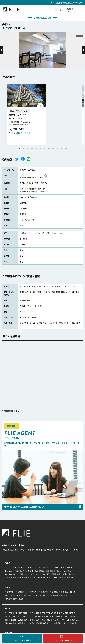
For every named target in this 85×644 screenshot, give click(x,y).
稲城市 (60, 623)
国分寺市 (8, 623)
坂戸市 (32, 577)
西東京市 (73, 623)
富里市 (20, 599)
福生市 (20, 623)
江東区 (48, 613)
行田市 (64, 571)
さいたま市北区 (11, 567)
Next (83, 50)
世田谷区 (72, 613)
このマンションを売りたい (63, 640)
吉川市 (45, 577)
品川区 (53, 613)
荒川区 (34, 616)
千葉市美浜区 (64, 592)
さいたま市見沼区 (38, 567)
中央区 (15, 613)
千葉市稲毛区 (33, 592)
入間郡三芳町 (69, 577)
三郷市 (26, 577)
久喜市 (7, 577)
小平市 (63, 620)
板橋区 (40, 616)
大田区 (65, 613)
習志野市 (31, 595)
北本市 (13, 577)
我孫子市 (56, 595)
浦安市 (70, 595)
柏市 (37, 595)
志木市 (59, 574)
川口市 (58, 571)
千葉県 (7, 587)
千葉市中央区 (10, 592)
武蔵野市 (14, 620)
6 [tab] (40, 148)
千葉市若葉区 (44, 592)
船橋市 (7, 595)
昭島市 (38, 620)
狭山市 (15, 574)
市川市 (72, 592)
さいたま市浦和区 (12, 571)
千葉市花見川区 (22, 592)
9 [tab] (53, 148)
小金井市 (56, 620)
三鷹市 (20, 620)
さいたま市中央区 (53, 567)
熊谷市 (52, 571)
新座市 (65, 574)
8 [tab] (49, 148)
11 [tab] (61, 148)
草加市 (26, 574)
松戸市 (13, 595)
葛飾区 (57, 616)
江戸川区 (64, 616)
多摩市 (54, 623)
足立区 (52, 616)
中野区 (13, 616)
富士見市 (20, 577)
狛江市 (26, 623)
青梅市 (26, 620)
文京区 (30, 613)
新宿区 (24, 613)
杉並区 (19, 616)
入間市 (48, 574)
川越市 (46, 571)
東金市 (24, 595)
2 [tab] (23, 148)
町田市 (49, 620)
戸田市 (42, 574)
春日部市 (8, 574)
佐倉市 (19, 595)
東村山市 (75, 620)
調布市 (44, 620)
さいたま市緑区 (38, 571)
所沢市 (70, 571)
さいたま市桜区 (66, 567)
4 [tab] (32, 148)
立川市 (7, 620)
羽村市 (66, 623)
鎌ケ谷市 (63, 595)
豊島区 (24, 616)
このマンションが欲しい (22, 640)
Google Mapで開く (10, 411)
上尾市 (20, 574)
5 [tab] (36, 148)
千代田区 (8, 613)
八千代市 (49, 595)
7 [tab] (44, 148)
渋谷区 (7, 616)
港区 (20, 613)
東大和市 (33, 623)
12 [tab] (66, 148)
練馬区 (46, 616)
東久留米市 (47, 623)
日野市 (68, 620)
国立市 (15, 623)
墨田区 (42, 613)
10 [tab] (57, 148)
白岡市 (60, 577)
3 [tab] (27, 148)
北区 (30, 616)
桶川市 (71, 574)
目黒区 (59, 613)
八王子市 (72, 616)
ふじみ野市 (53, 577)
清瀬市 (39, 623)
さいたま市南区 (25, 571)
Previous (1, 50)
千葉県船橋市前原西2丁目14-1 (34, 177)
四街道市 (8, 599)
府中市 (32, 620)
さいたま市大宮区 (24, 567)
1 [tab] (19, 148)
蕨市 (37, 574)
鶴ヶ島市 (39, 577)
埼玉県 (7, 563)
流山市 (42, 595)
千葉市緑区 (54, 592)
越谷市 (32, 574)
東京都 (7, 608)
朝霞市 (53, 574)
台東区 (36, 613)
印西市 (15, 599)
